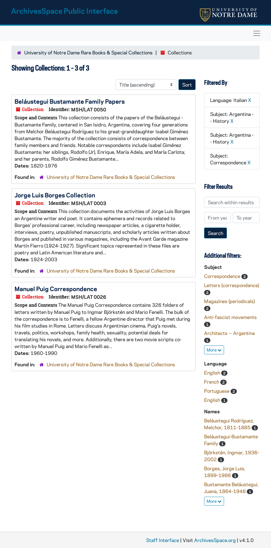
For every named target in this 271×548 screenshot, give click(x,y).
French (212, 382)
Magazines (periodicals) (229, 301)
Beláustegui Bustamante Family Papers (70, 101)
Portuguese (217, 391)
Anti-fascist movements (230, 317)
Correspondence (222, 276)
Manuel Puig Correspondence (56, 289)
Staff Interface (162, 540)
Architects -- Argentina (229, 333)
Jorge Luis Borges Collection (55, 195)
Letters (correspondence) (231, 285)
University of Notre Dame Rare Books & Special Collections (88, 52)
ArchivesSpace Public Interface (64, 10)
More (214, 350)
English (212, 372)
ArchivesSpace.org (215, 540)
